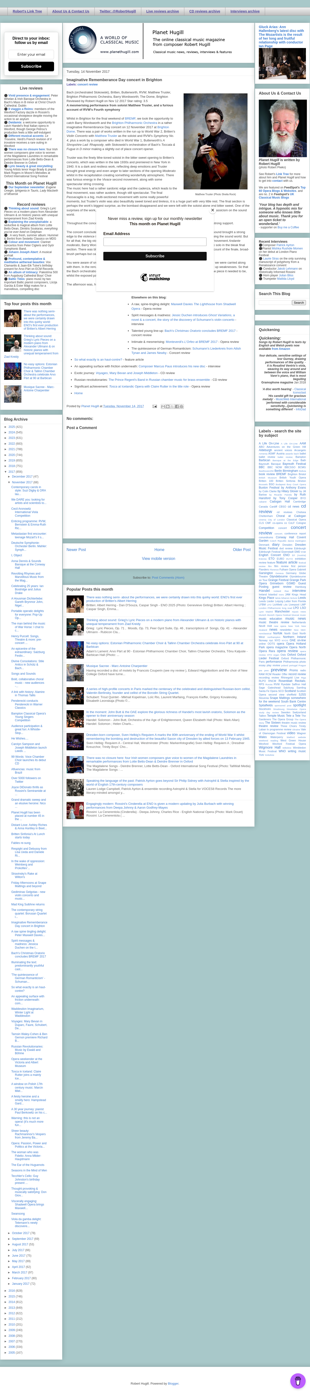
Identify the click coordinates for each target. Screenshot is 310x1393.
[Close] (212, 210)
